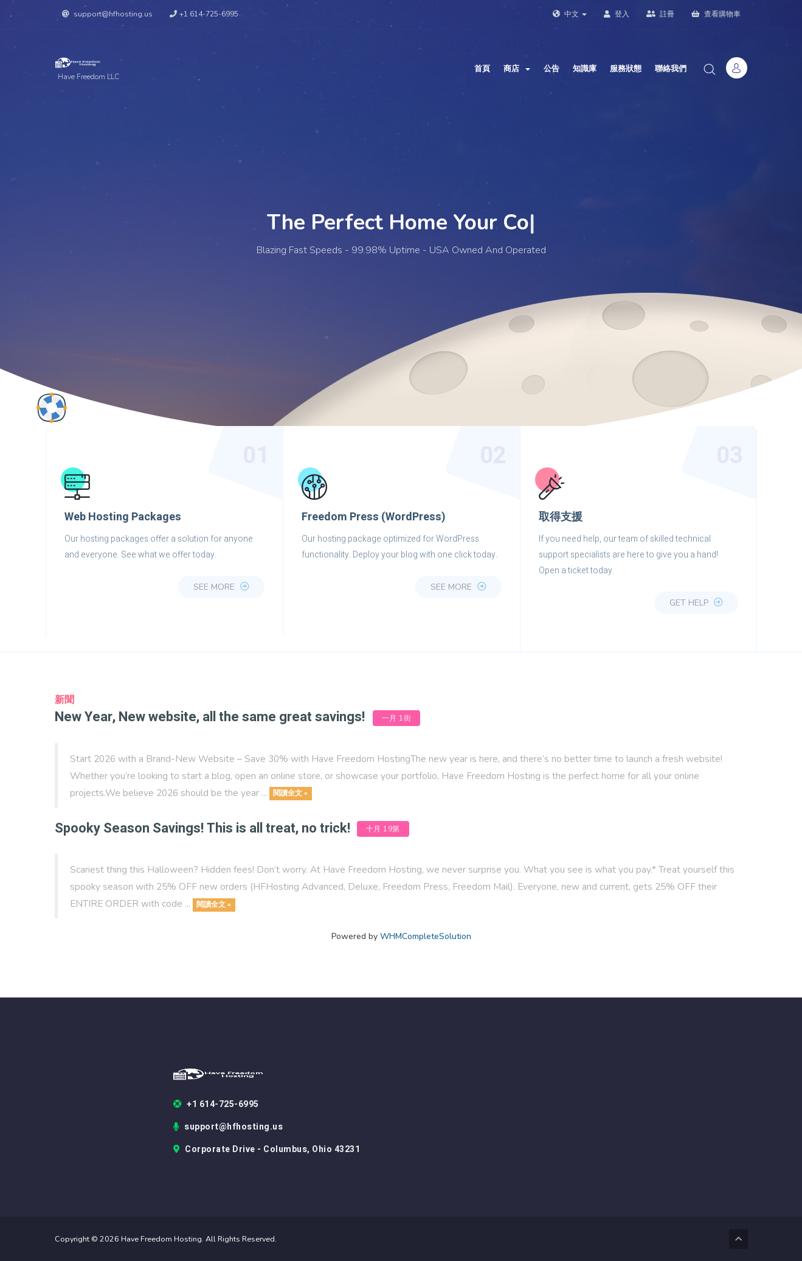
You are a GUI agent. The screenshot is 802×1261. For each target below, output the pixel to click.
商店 (516, 68)
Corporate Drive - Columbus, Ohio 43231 (267, 1150)
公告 (551, 68)
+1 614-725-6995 (204, 14)
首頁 (482, 68)
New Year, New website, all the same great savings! (210, 717)
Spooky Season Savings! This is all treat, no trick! (204, 828)
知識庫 (584, 68)
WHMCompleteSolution (425, 936)
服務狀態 (625, 68)
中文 (570, 14)
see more (221, 587)
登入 (616, 14)
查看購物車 (716, 14)
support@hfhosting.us (107, 14)
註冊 (660, 14)
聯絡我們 (670, 68)
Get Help (696, 603)
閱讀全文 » (290, 793)
